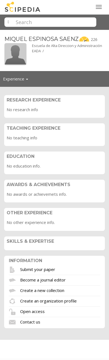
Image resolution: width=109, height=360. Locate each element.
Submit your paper (37, 269)
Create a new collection (42, 290)
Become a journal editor (43, 279)
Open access (32, 311)
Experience (17, 80)
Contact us (30, 321)
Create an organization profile (48, 300)
